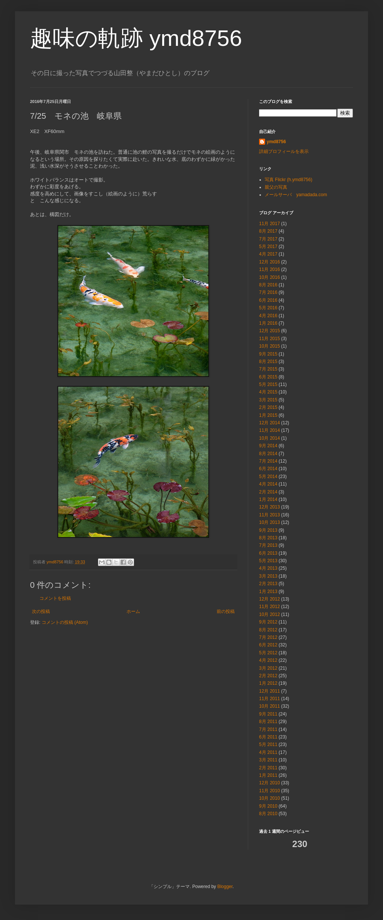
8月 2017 (268, 231)
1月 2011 (268, 775)
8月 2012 (268, 629)
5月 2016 (268, 307)
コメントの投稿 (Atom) (65, 622)
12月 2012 (269, 599)
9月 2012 (268, 622)
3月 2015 (268, 399)
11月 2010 (269, 790)
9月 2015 (268, 354)
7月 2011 (268, 729)
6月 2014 (268, 468)
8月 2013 (268, 537)
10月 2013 (269, 522)
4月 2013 (268, 568)
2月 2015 (268, 407)
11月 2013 (269, 515)
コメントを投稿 (55, 598)
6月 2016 (268, 300)
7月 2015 (268, 369)
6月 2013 (268, 553)
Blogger (225, 886)
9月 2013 (268, 530)
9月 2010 (268, 806)
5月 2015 (268, 384)
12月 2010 (269, 782)
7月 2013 (268, 545)
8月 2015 (268, 361)
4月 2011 (268, 752)
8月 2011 (268, 721)
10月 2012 (269, 614)
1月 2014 (268, 499)
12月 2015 (269, 330)
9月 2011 (268, 714)
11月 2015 (269, 338)
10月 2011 (269, 706)
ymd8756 (276, 141)
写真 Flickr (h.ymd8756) (288, 179)
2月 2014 (268, 492)
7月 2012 (268, 637)
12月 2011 (269, 691)
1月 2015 (268, 415)
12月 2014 (269, 422)
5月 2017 (268, 246)
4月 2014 (268, 484)
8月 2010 (268, 813)
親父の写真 (276, 187)
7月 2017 (268, 239)
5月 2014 (268, 476)
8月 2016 (268, 285)
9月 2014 (268, 445)
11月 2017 (269, 223)
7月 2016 (268, 292)
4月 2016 (268, 315)
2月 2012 (268, 675)
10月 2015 (269, 346)
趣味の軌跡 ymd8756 (136, 38)
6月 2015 (268, 377)
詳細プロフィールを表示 (284, 151)
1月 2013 (268, 591)
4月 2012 (268, 660)
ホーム (133, 611)
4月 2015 (268, 392)
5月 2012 (268, 652)
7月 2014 (268, 461)
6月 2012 (268, 645)
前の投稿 (226, 611)
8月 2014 (268, 453)
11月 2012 (269, 606)
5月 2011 (268, 744)
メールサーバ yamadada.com (296, 194)
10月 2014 (269, 438)
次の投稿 (41, 611)
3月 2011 (268, 760)
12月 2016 (269, 262)
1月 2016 (268, 323)
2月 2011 (268, 767)
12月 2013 (269, 507)
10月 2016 (269, 277)
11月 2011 (269, 698)
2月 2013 (268, 583)
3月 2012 (268, 668)
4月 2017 (268, 254)
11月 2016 (269, 269)
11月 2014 (269, 430)
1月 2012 (268, 683)
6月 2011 (268, 737)
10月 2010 (269, 798)
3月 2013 (268, 576)
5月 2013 (268, 560)
